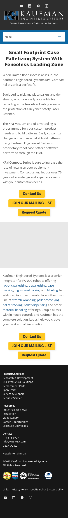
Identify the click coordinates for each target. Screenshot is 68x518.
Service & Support (13, 394)
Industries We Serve (15, 410)
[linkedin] (29, 6)
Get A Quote (10, 445)
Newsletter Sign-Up (14, 453)
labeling (52, 290)
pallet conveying (48, 300)
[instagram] (46, 6)
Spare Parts (10, 390)
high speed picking (27, 290)
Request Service (12, 398)
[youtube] (21, 6)
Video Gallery (10, 417)
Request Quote (34, 212)
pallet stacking (12, 305)
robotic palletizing (15, 285)
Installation (9, 413)
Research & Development (18, 378)
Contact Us (32, 194)
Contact (7, 433)
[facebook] (38, 6)
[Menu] (34, 37)
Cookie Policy (38, 489)
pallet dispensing (35, 305)
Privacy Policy (20, 489)
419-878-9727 (11, 437)
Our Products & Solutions (18, 382)
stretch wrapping (24, 300)
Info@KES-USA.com (14, 441)
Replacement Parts (14, 386)
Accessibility (56, 489)
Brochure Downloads (15, 425)
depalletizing (37, 285)
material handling (15, 310)
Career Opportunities (15, 421)
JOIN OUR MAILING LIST (32, 203)
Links (6, 489)
